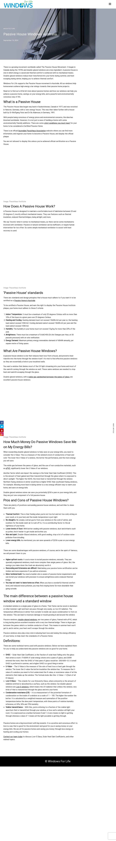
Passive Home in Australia (24, 300)
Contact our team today (13, 736)
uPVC (8, 468)
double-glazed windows (27, 619)
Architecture (9, 29)
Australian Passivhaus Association (32, 130)
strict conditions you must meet (57, 123)
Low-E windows (22, 687)
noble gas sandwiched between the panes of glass (49, 377)
